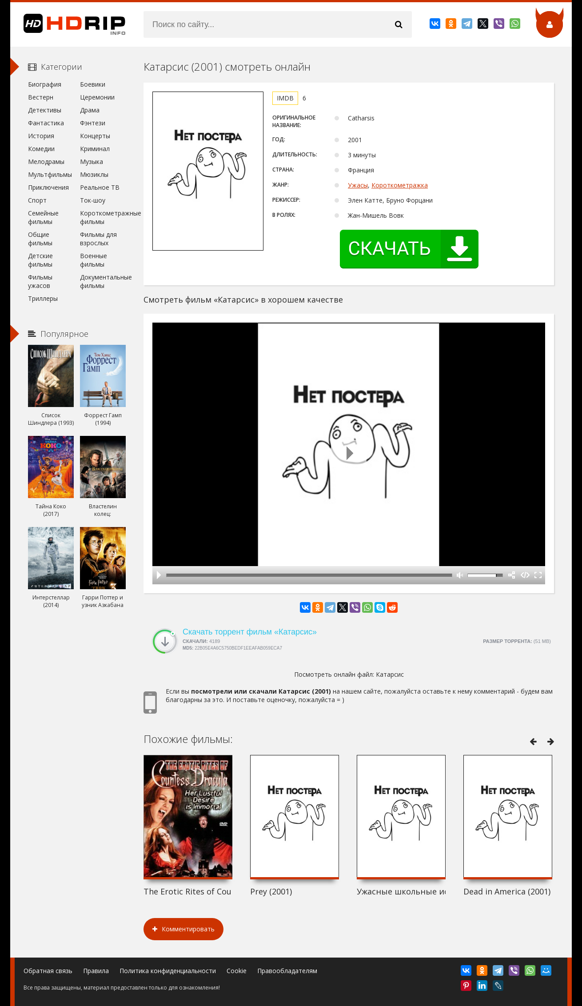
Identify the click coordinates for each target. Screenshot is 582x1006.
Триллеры (43, 298)
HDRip (68, 24)
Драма (90, 110)
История (41, 136)
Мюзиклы (94, 174)
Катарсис (390, 674)
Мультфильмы (50, 174)
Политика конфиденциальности (168, 970)
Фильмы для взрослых (98, 238)
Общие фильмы (40, 238)
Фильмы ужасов (40, 281)
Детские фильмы (40, 260)
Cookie (237, 970)
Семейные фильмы (43, 217)
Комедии (41, 148)
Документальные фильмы (103, 281)
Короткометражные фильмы (103, 217)
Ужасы (358, 185)
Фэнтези (92, 123)
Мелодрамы (46, 161)
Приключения (48, 187)
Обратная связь (48, 970)
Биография (44, 84)
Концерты (95, 136)
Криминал (95, 148)
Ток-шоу (92, 200)
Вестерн (40, 97)
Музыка (91, 161)
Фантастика (46, 123)
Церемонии (97, 97)
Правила (96, 970)
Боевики (92, 84)
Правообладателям (287, 970)
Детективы (44, 110)
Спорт (37, 200)
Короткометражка (399, 185)
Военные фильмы (93, 260)
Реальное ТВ (100, 187)
